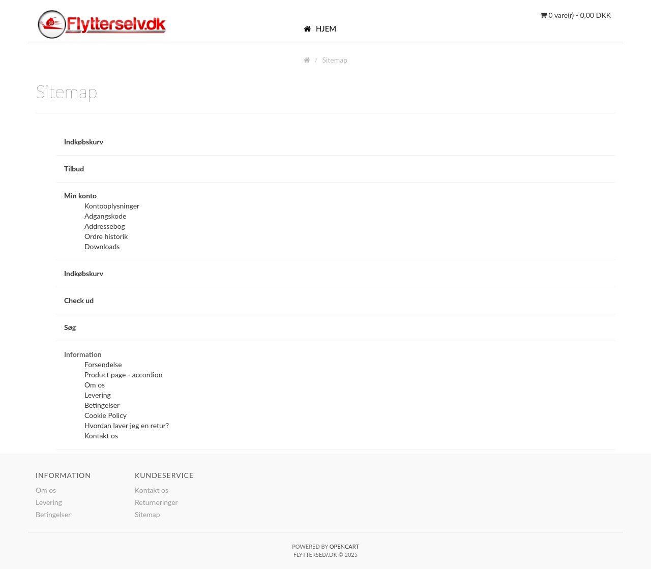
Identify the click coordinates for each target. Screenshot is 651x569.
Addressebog (104, 226)
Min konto (80, 195)
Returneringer (156, 502)
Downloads (102, 246)
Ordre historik (106, 236)
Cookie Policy (105, 415)
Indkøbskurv (83, 141)
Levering (97, 395)
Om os (94, 384)
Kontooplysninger (111, 205)
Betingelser (102, 405)
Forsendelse (103, 364)
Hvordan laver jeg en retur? (126, 425)
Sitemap (334, 59)
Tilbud (74, 168)
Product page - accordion (123, 374)
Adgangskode (105, 216)
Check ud (79, 300)
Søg (70, 327)
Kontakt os (101, 435)
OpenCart (344, 546)
